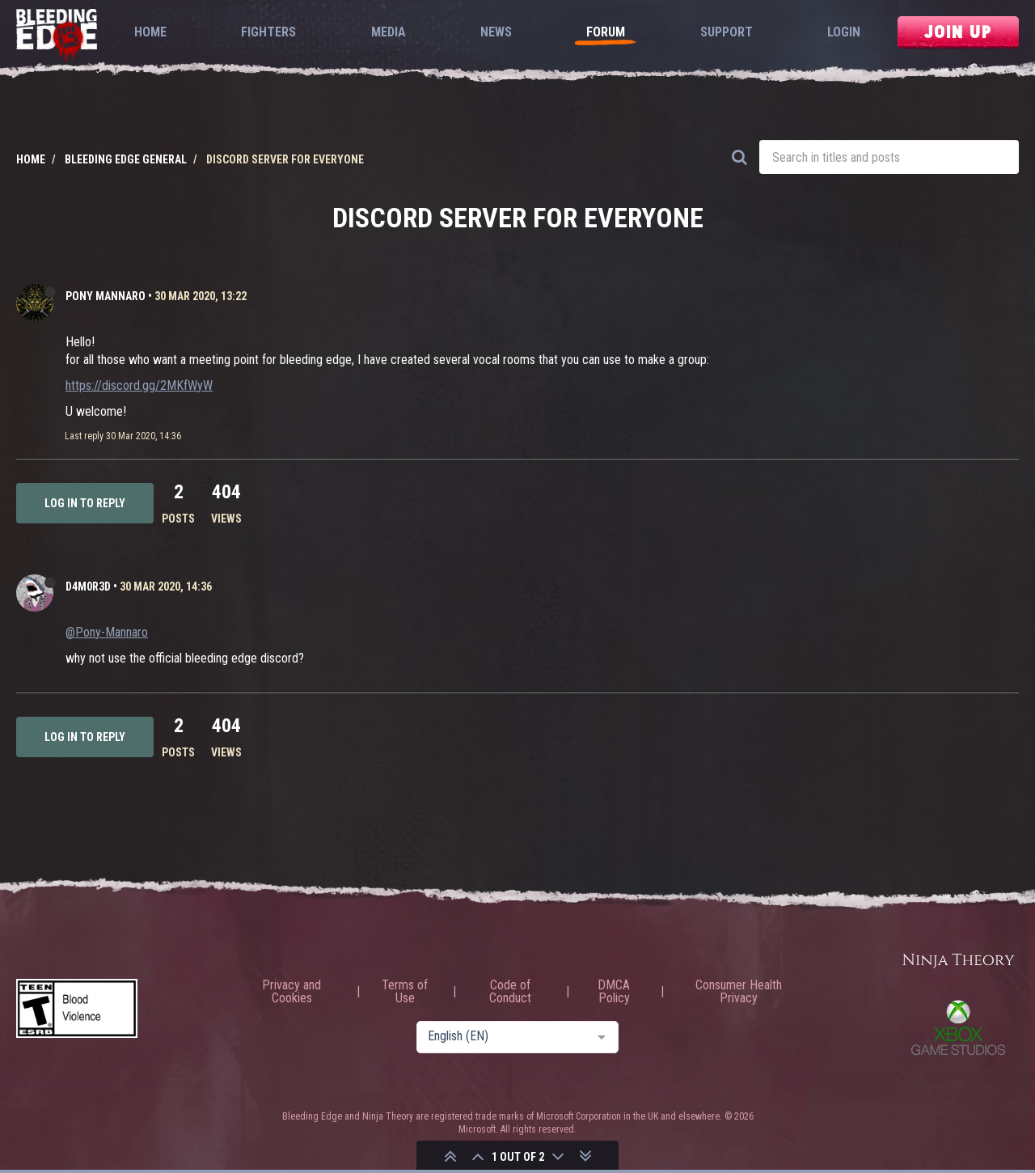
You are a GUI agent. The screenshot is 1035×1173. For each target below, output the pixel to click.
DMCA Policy (614, 992)
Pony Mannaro (105, 296)
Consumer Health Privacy (738, 992)
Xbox (958, 1027)
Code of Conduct (510, 992)
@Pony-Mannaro (106, 632)
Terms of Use (405, 992)
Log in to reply (84, 503)
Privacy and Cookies (291, 992)
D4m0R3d (88, 586)
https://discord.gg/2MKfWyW (139, 385)
